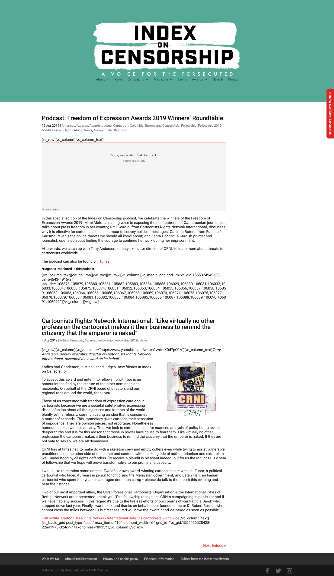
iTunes (104, 261)
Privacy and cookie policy (120, 559)
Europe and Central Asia (162, 125)
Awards (197, 79)
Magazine (161, 79)
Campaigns (136, 79)
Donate (233, 79)
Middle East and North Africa (62, 130)
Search (218, 79)
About (100, 79)
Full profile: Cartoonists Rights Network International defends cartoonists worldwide (111, 518)
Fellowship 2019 (210, 125)
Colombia (137, 125)
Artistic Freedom (71, 340)
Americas (68, 125)
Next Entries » (214, 545)
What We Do (50, 559)
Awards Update (101, 125)
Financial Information (159, 559)
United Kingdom (115, 130)
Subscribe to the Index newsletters (204, 559)
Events (182, 79)
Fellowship (188, 125)
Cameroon (120, 125)
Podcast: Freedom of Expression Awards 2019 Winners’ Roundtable (132, 118)
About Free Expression (81, 559)
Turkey (98, 130)
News (118, 79)
